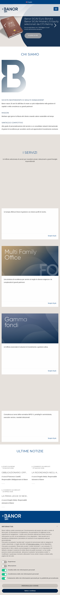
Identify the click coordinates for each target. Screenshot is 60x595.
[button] (57, 526)
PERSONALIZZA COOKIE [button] (30, 586)
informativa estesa (33, 544)
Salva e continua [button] (30, 591)
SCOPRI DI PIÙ (33, 35)
